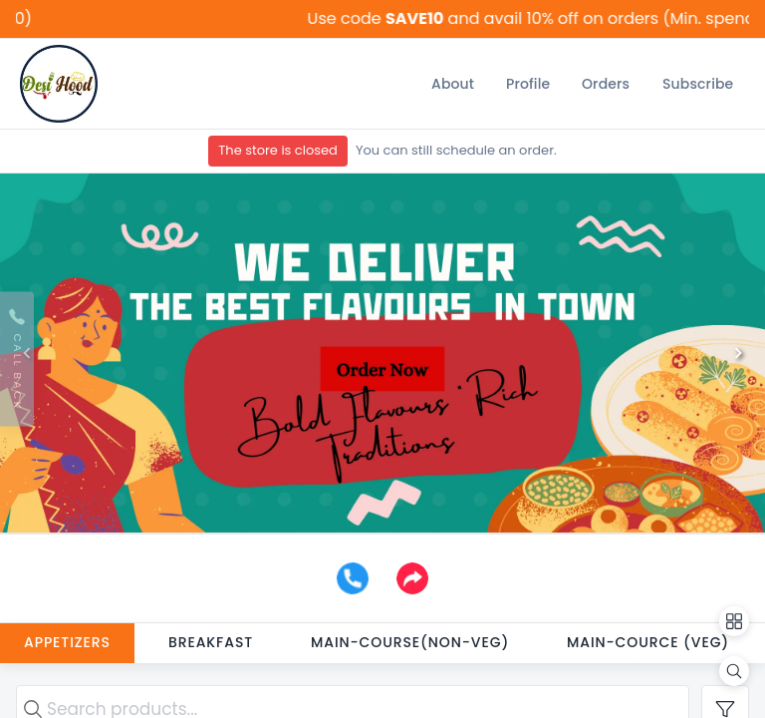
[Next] (738, 353)
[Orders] (605, 84)
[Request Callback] (17, 359)
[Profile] (528, 84)
